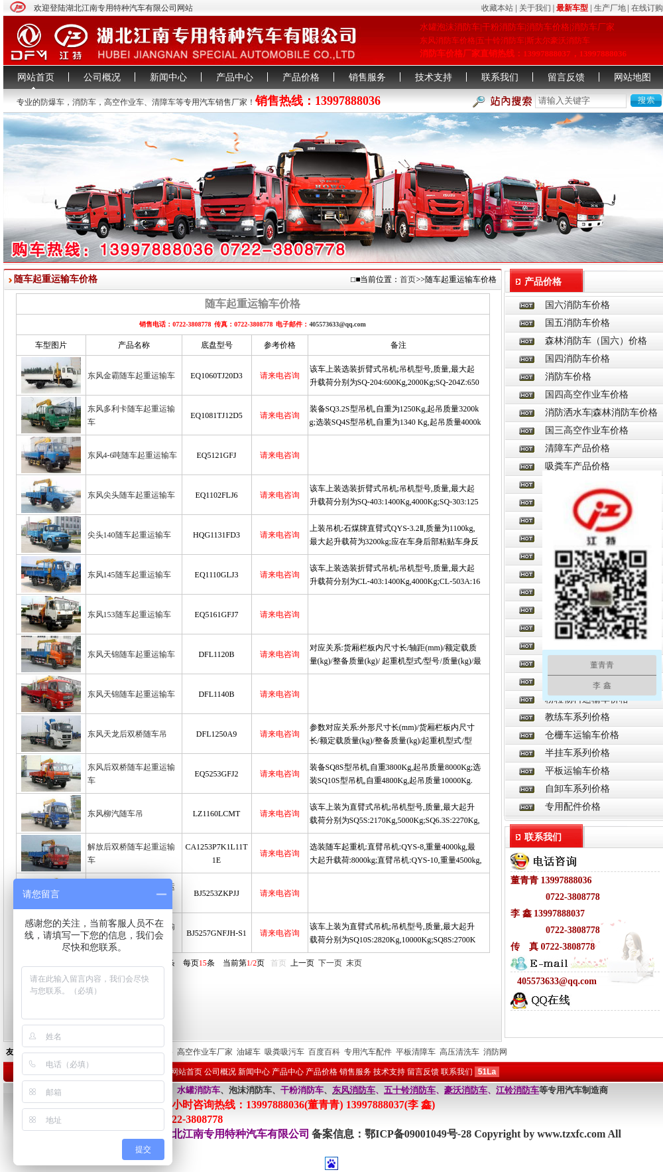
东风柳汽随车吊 (115, 813)
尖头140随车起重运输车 (129, 535)
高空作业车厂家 (205, 1052)
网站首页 (35, 77)
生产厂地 (610, 8)
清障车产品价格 (577, 448)
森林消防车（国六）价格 (596, 341)
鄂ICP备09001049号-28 (419, 1133)
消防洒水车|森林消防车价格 (601, 412)
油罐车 (249, 1052)
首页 (408, 279)
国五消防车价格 (577, 323)
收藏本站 (497, 8)
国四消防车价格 (577, 359)
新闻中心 (168, 77)
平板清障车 (416, 1052)
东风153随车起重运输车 (129, 614)
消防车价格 (568, 377)
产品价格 (301, 77)
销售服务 (367, 77)
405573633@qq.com (337, 324)
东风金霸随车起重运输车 (131, 375)
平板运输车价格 (577, 771)
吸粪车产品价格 (577, 466)
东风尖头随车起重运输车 (131, 495)
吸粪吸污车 (284, 1052)
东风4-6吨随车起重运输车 (133, 455)
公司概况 (102, 77)
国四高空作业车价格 (587, 395)
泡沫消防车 (250, 1090)
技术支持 (433, 77)
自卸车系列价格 (577, 789)
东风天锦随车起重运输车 (131, 654)
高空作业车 (124, 102)
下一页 (330, 963)
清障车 (164, 102)
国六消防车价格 (577, 305)
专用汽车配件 (368, 1052)
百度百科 (324, 1052)
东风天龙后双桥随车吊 (127, 734)
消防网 (495, 1052)
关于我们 (535, 8)
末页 (354, 963)
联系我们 (499, 77)
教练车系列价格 (577, 717)
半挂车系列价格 (577, 753)
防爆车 (52, 102)
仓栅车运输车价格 (582, 735)
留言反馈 (566, 77)
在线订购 (647, 8)
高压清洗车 (459, 1052)
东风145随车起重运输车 (129, 574)
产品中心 (234, 77)
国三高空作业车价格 (587, 430)
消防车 (84, 102)
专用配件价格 (573, 807)
